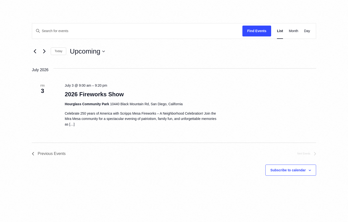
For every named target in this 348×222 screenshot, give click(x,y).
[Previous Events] (35, 51)
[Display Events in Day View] (307, 31)
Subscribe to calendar (288, 170)
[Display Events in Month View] (293, 31)
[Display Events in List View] (280, 31)
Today (58, 51)
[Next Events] (44, 51)
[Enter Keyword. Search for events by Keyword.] (137, 31)
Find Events (256, 31)
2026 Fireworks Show (94, 94)
